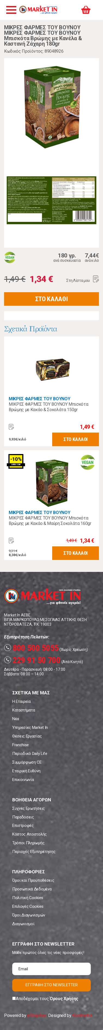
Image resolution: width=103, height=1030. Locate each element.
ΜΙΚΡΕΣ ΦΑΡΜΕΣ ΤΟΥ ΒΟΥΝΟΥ (39, 398)
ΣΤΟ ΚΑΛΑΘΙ (51, 299)
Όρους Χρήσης (64, 998)
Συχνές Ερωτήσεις (28, 808)
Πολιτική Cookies (27, 897)
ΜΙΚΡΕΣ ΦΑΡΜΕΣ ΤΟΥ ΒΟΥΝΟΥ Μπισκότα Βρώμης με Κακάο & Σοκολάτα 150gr (48, 407)
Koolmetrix (82, 1015)
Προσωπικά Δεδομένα (31, 889)
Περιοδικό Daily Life (29, 753)
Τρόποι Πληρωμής (28, 842)
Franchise (20, 744)
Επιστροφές (23, 825)
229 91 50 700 (32, 660)
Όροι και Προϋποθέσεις (33, 880)
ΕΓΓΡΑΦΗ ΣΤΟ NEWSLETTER (52, 984)
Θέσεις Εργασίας (27, 736)
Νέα (15, 718)
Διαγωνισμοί (23, 923)
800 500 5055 (31, 648)
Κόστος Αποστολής (29, 834)
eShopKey (36, 1015)
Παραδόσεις (23, 817)
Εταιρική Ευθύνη (26, 770)
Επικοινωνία (23, 779)
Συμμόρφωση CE (27, 762)
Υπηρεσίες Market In (30, 727)
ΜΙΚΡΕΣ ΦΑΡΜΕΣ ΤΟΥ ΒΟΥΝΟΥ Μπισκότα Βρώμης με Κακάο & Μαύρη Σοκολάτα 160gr (50, 520)
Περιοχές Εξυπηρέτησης (33, 851)
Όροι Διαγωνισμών (28, 915)
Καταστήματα (23, 710)
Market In (38, 10)
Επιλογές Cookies (27, 906)
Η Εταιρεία (21, 701)
